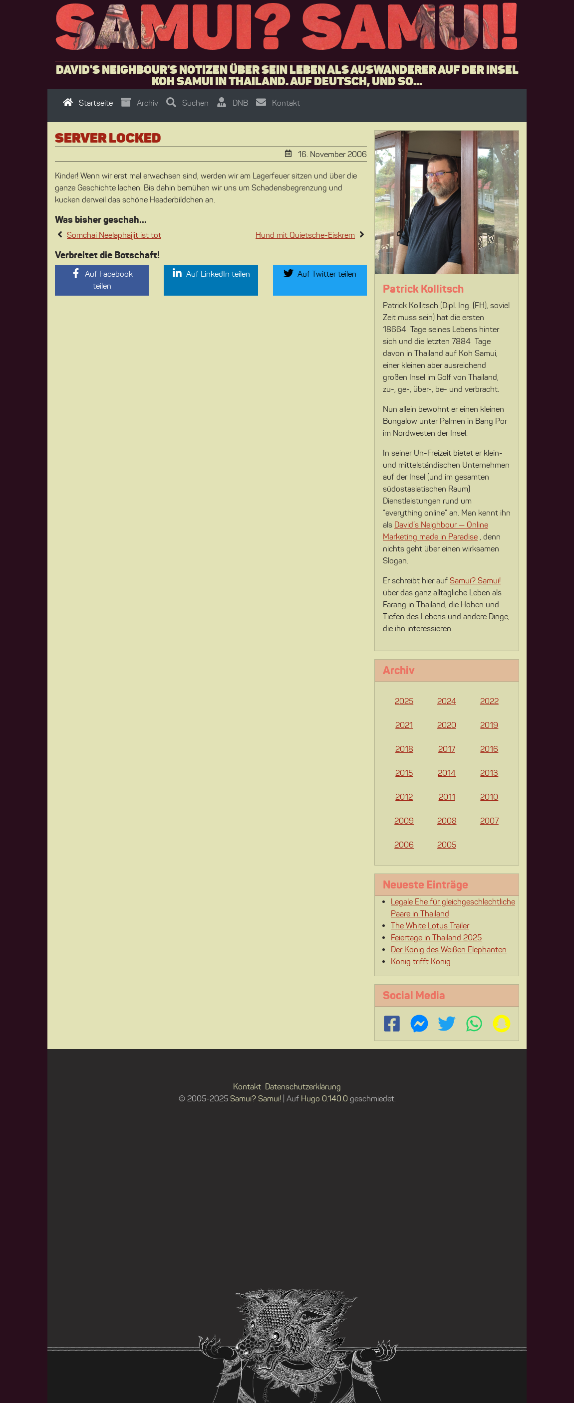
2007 (489, 821)
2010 (489, 797)
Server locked (108, 138)
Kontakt (278, 103)
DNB (232, 103)
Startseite (88, 103)
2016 (489, 749)
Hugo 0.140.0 (324, 1098)
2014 (447, 773)
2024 (446, 701)
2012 (404, 797)
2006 (404, 845)
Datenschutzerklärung (303, 1086)
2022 (489, 701)
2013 (489, 773)
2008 (447, 821)
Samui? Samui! (287, 26)
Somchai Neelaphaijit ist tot (114, 235)
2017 (446, 749)
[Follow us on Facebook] (392, 1024)
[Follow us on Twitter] (447, 1024)
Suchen (187, 103)
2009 (404, 821)
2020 (446, 725)
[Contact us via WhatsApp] (474, 1024)
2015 (404, 773)
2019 (489, 725)
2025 (404, 701)
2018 (404, 749)
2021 (404, 725)
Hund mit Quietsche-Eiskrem (305, 235)
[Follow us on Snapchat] (502, 1024)
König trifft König (421, 961)
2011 (447, 797)
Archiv (139, 103)
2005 (446, 845)
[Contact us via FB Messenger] (419, 1024)
